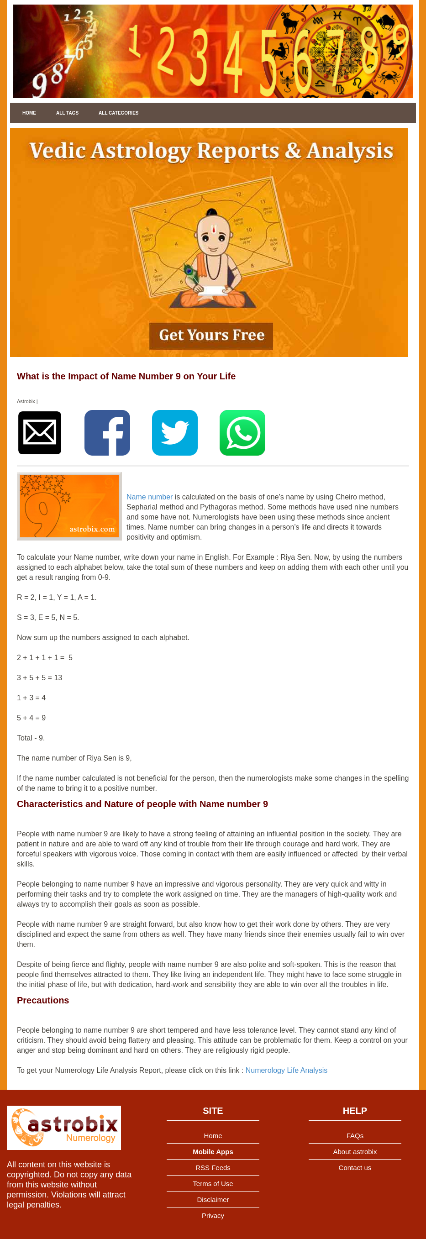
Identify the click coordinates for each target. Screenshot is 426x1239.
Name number (149, 497)
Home (29, 113)
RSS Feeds (213, 1167)
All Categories (118, 113)
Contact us (355, 1167)
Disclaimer (213, 1199)
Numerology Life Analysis (287, 1070)
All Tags (67, 113)
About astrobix (355, 1151)
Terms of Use (213, 1183)
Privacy (213, 1215)
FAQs (355, 1135)
